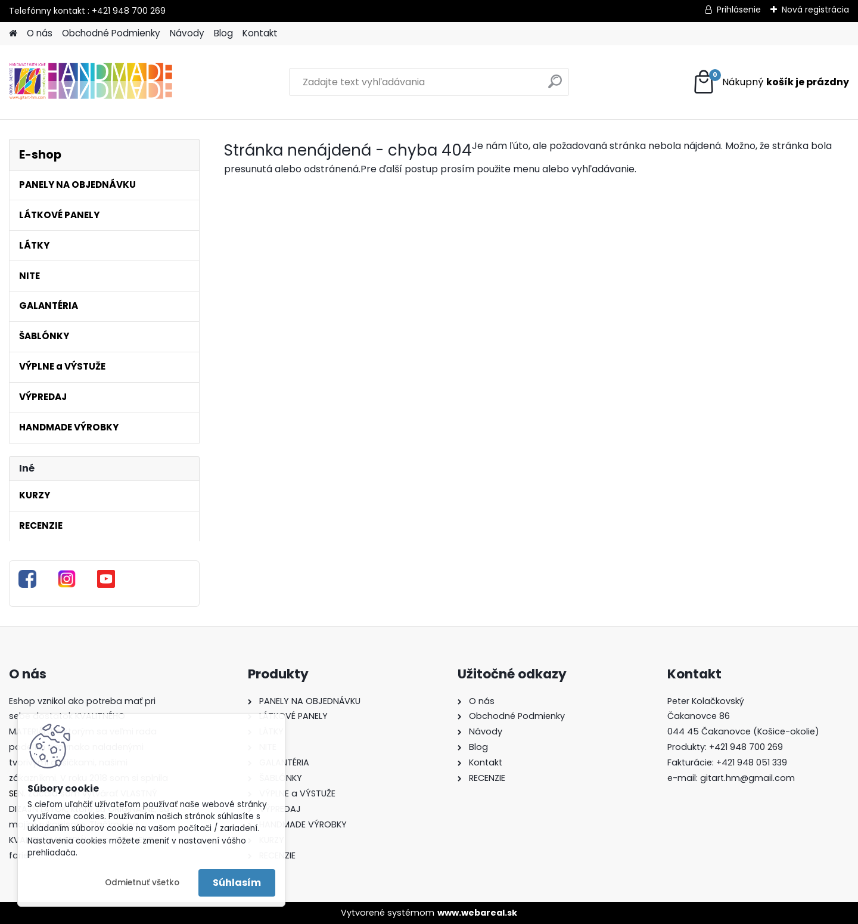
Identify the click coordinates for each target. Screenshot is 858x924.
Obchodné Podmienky (111, 33)
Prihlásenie (739, 9)
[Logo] (91, 82)
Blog (223, 33)
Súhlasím (237, 882)
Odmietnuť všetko (142, 882)
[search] (555, 86)
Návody (187, 33)
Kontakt (260, 33)
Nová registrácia (815, 9)
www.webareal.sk (477, 913)
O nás (39, 33)
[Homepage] (13, 33)
